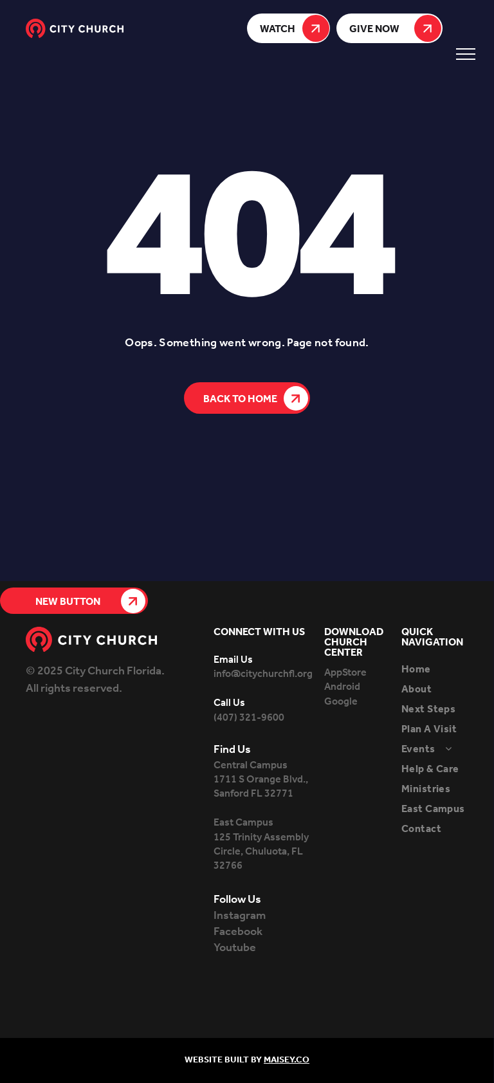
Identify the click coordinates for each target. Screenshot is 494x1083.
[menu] (465, 54)
